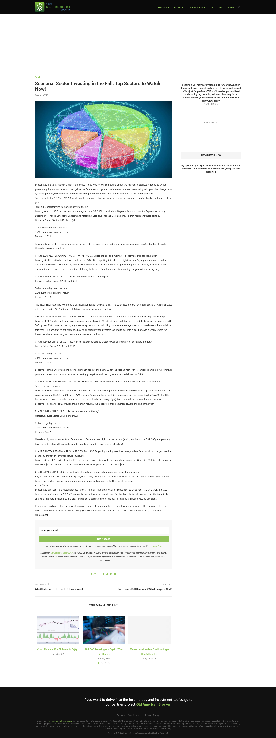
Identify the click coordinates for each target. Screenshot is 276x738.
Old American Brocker (153, 704)
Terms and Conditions (128, 715)
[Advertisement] (138, 40)
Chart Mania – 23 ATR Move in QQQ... (58, 649)
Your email (211, 126)
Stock (231, 7)
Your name (211, 108)
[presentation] (208, 142)
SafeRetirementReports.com (60, 721)
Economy (179, 7)
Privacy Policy (157, 546)
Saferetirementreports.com (62, 552)
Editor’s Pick (198, 7)
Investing (217, 7)
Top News (163, 7)
